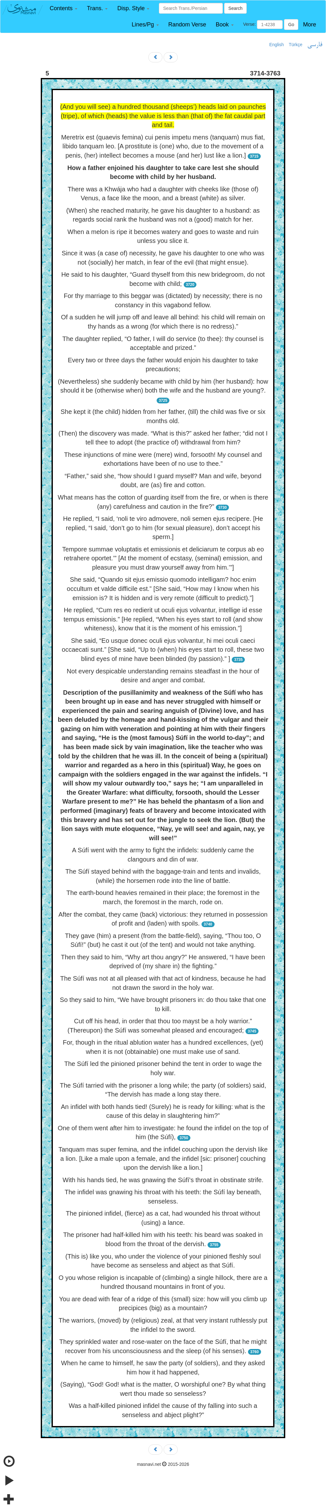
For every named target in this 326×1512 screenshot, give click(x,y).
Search (235, 8)
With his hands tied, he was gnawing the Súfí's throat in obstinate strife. (163, 1179)
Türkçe (295, 44)
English (276, 44)
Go (291, 24)
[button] (63, 8)
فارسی (314, 45)
